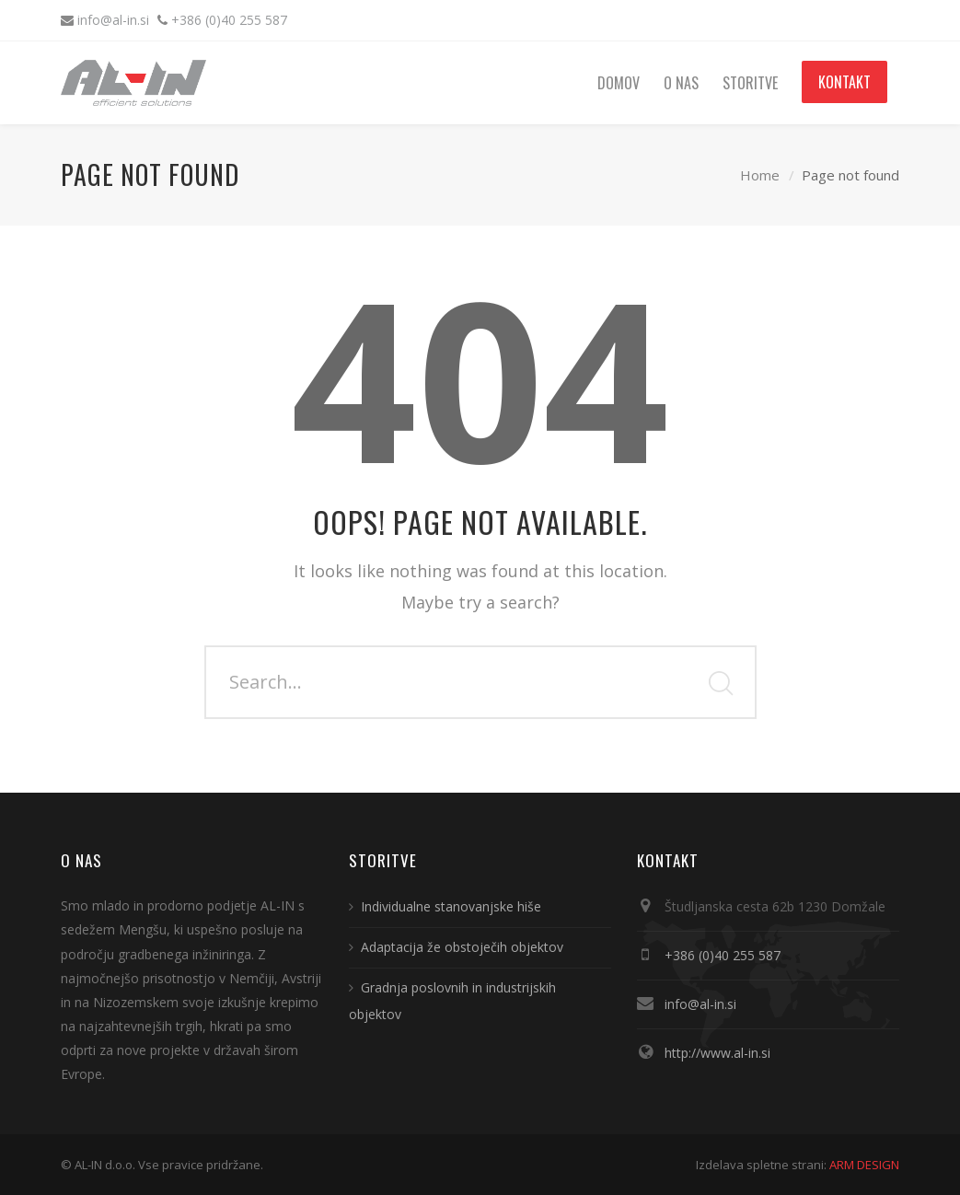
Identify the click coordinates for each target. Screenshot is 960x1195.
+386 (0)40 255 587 (229, 20)
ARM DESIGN (864, 1164)
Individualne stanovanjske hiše (451, 906)
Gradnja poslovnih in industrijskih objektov (452, 1001)
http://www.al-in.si (717, 1053)
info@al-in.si (115, 20)
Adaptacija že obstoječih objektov (462, 947)
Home (760, 175)
